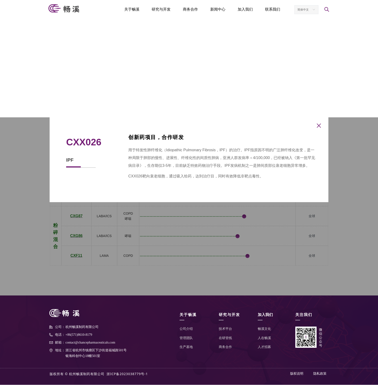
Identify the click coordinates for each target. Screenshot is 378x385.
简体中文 (303, 9)
